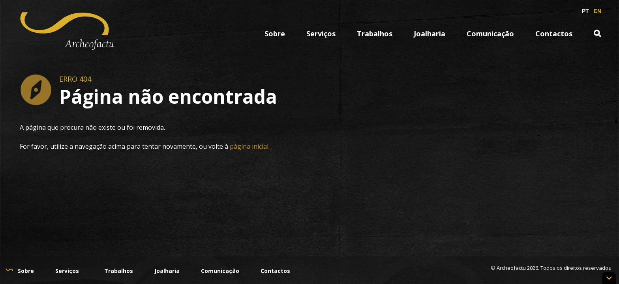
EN (597, 11)
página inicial (249, 146)
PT (585, 11)
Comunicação (490, 33)
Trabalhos (374, 33)
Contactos (553, 33)
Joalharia (429, 33)
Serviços (321, 33)
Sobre (274, 33)
